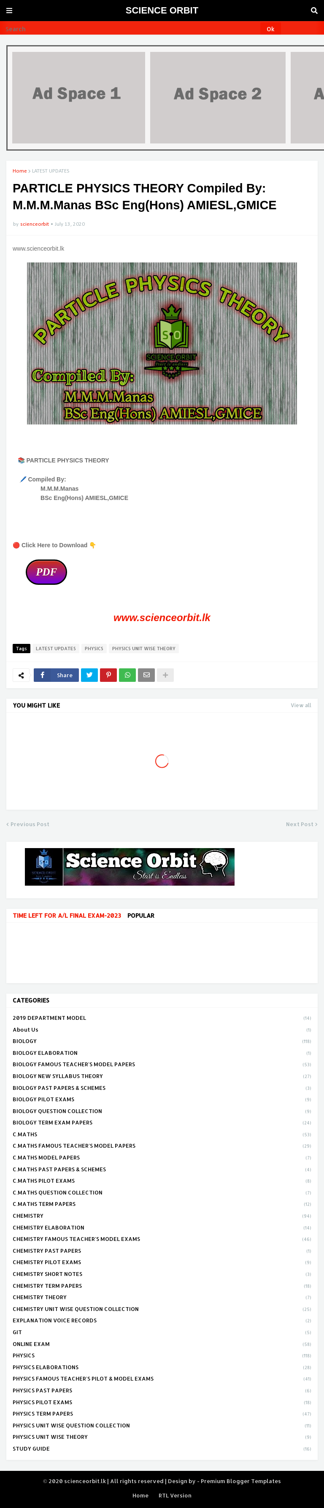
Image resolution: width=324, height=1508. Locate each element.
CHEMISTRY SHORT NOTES (162, 1274)
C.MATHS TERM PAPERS (162, 1204)
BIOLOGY (162, 1042)
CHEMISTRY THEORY (162, 1298)
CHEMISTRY (162, 1216)
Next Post (299, 824)
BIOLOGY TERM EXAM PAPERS (162, 1123)
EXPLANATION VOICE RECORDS (162, 1321)
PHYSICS (94, 648)
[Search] (130, 29)
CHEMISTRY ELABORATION (162, 1228)
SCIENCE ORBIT (162, 10)
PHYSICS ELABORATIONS (162, 1368)
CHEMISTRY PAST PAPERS (162, 1251)
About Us (162, 1030)
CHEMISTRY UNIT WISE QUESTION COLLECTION (162, 1309)
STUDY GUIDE (162, 1449)
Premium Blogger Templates (241, 1481)
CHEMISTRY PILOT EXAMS (162, 1263)
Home (20, 171)
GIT (162, 1333)
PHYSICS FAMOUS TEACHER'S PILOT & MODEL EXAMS (162, 1379)
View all (301, 705)
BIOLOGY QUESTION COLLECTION (162, 1112)
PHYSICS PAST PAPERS (162, 1391)
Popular (140, 915)
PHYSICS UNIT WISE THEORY (144, 648)
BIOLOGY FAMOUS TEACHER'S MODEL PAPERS (162, 1065)
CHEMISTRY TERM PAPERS (162, 1286)
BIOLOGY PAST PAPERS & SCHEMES (162, 1088)
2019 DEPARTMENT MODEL (162, 1018)
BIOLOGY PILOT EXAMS (162, 1100)
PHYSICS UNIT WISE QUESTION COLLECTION (162, 1426)
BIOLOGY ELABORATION (162, 1053)
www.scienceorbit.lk (162, 617)
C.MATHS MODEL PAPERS (162, 1158)
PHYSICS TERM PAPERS (162, 1414)
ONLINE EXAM (162, 1344)
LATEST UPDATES (50, 171)
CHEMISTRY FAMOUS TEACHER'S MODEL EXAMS (162, 1239)
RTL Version (175, 1495)
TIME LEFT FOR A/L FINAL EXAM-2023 (67, 915)
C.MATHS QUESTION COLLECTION (162, 1193)
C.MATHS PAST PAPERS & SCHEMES (162, 1170)
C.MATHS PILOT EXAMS (162, 1181)
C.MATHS (162, 1135)
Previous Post (30, 824)
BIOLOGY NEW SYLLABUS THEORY (162, 1077)
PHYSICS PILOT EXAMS (162, 1403)
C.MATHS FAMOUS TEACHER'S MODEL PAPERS (162, 1146)
